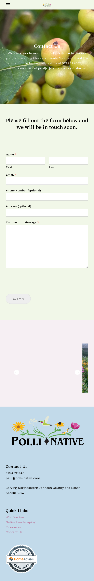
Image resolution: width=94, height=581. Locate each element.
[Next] (77, 372)
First (9, 167)
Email (11, 174)
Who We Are (15, 517)
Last (52, 167)
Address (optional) (18, 206)
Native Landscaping (20, 522)
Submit (18, 299)
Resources (13, 527)
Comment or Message (22, 222)
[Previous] (16, 372)
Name (11, 154)
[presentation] (36, 287)
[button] (8, 5)
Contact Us (14, 532)
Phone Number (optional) (23, 190)
